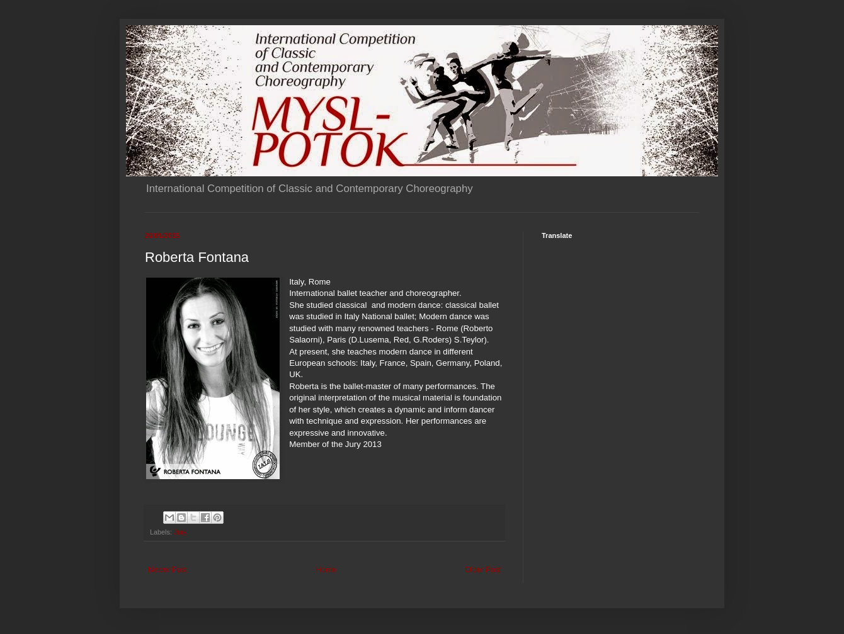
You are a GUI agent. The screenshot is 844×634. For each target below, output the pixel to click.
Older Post (483, 569)
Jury (180, 532)
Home (326, 569)
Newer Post (167, 569)
